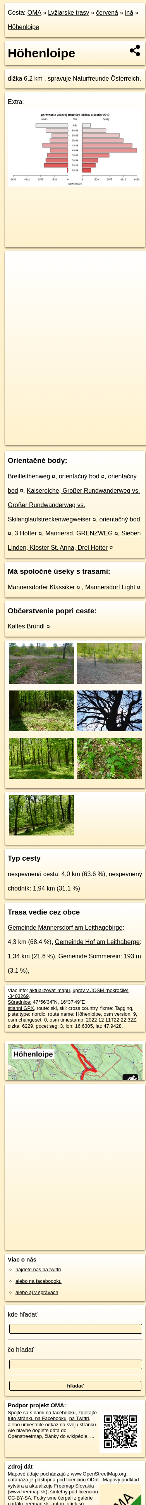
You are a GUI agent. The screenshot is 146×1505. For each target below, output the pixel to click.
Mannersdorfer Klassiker (41, 587)
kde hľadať (23, 1314)
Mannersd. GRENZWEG (79, 533)
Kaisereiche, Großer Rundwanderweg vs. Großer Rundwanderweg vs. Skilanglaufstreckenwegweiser (74, 505)
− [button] (18, 276)
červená (107, 12)
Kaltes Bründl (26, 626)
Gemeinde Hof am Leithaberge (97, 942)
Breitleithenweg (29, 476)
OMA (34, 12)
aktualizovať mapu (49, 990)
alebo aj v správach (36, 1292)
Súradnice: (19, 1002)
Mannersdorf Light (110, 587)
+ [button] (18, 264)
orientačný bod (79, 476)
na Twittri (79, 1418)
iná (129, 12)
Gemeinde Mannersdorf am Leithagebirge (65, 927)
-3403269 (18, 996)
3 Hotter (26, 533)
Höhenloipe (23, 27)
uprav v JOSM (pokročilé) (100, 990)
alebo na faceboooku (38, 1281)
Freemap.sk (102, 432)
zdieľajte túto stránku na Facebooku (52, 1415)
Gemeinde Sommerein (89, 956)
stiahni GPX (21, 1008)
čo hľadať (21, 1349)
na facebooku (61, 1412)
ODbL (93, 1480)
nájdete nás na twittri (38, 1269)
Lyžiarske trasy (68, 12)
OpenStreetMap (62, 432)
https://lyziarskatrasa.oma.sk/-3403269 (46, 439)
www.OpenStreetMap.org (98, 1474)
